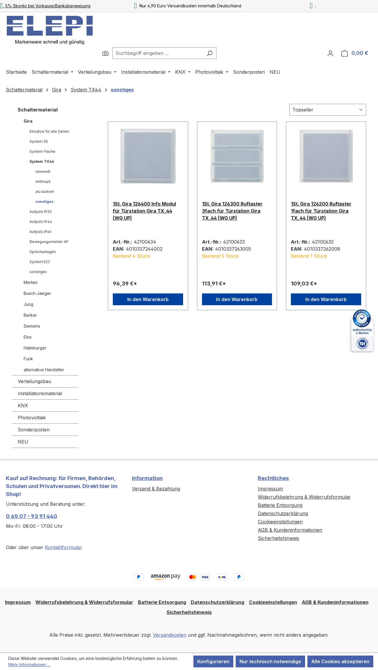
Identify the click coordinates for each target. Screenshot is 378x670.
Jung (28, 304)
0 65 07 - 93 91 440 (31, 516)
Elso (28, 336)
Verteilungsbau (34, 381)
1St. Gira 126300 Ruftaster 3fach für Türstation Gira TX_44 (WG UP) (232, 211)
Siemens (32, 326)
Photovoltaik (32, 418)
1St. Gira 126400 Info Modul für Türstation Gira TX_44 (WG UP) (144, 211)
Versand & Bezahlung (156, 489)
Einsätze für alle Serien (49, 131)
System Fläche (42, 151)
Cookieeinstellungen (280, 522)
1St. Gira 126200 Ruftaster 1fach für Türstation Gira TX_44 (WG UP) (321, 211)
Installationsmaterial (40, 393)
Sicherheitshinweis (278, 538)
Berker (30, 315)
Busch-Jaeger (37, 293)
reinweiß (42, 171)
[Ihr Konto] (330, 53)
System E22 (40, 262)
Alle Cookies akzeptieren (340, 661)
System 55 (39, 141)
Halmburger (35, 347)
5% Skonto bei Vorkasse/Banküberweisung (45, 5)
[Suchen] (105, 53)
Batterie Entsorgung (280, 505)
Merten (31, 282)
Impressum (270, 489)
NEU (23, 442)
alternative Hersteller (44, 369)
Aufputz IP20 (41, 211)
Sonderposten (34, 430)
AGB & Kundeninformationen (290, 530)
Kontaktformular (63, 547)
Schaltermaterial (38, 110)
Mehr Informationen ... (29, 664)
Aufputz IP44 (41, 221)
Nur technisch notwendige (270, 661)
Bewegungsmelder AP (49, 241)
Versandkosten (169, 635)
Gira (28, 121)
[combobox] (158, 53)
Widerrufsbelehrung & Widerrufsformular (304, 497)
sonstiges (44, 201)
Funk (28, 358)
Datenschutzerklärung (283, 513)
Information (147, 478)
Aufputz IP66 (40, 231)
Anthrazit (42, 181)
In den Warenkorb (148, 299)
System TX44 (42, 161)
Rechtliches (273, 478)
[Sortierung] (327, 110)
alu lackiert (44, 191)
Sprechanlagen (43, 251)
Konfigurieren (213, 661)
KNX (23, 405)
